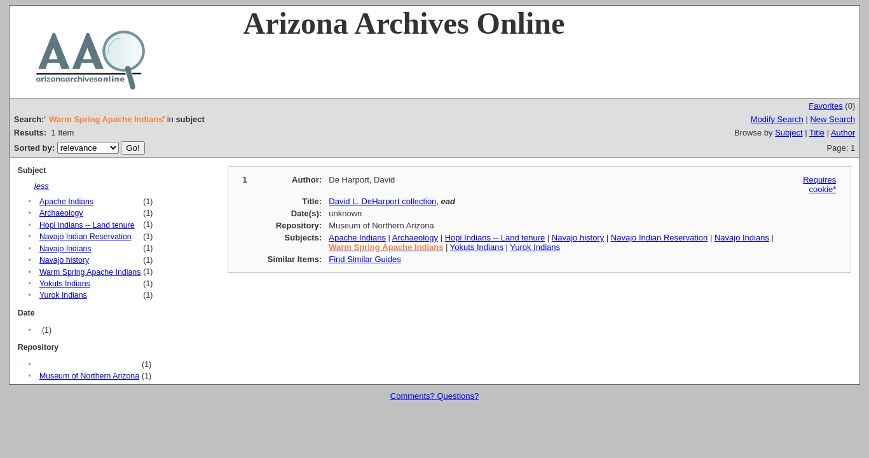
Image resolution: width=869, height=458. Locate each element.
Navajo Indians (65, 248)
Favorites (825, 106)
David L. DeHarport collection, (384, 201)
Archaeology (61, 213)
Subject (788, 132)
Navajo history (64, 260)
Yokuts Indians (64, 283)
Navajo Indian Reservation (85, 236)
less (41, 186)
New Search (832, 119)
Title (817, 132)
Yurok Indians (63, 295)
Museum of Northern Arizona (89, 375)
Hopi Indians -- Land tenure (87, 225)
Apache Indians (66, 201)
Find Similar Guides (364, 259)
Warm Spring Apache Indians (89, 272)
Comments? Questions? (434, 396)
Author (843, 132)
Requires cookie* (819, 184)
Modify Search (777, 119)
